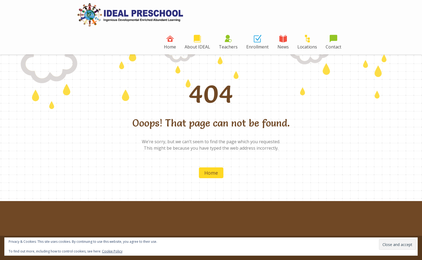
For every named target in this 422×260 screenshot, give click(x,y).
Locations (307, 47)
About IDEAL (197, 47)
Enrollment (257, 47)
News (283, 47)
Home (170, 47)
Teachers (228, 47)
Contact (333, 47)
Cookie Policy (112, 251)
